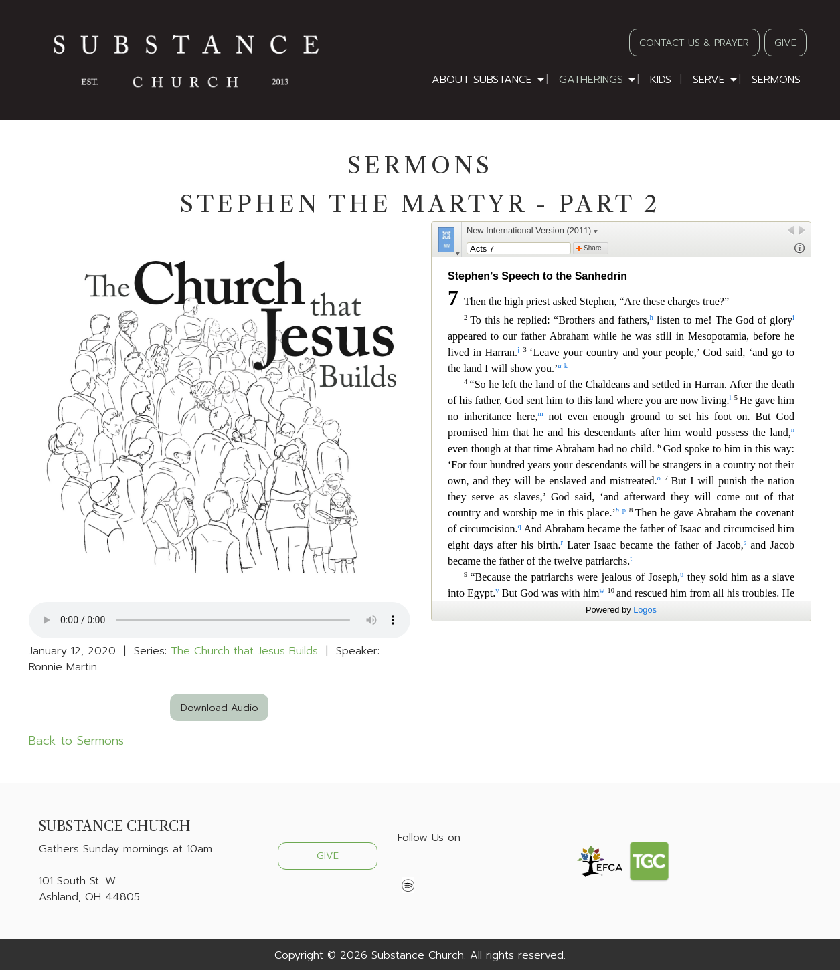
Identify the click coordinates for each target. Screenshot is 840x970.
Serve (709, 80)
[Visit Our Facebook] (408, 869)
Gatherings (591, 80)
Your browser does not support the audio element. (219, 620)
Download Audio (219, 707)
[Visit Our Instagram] (451, 869)
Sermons (776, 80)
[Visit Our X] (429, 869)
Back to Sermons (76, 740)
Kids (660, 80)
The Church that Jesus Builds (244, 651)
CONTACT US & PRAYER (694, 42)
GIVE (785, 42)
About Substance (482, 80)
